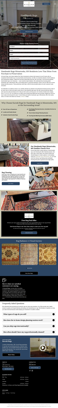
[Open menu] (55, 4)
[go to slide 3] (28, 268)
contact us (23, 96)
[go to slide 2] (27, 268)
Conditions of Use (27, 404)
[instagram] (32, 371)
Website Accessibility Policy (45, 404)
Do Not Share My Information (18, 404)
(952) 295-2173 (32, 364)
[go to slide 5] (30, 268)
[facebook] (30, 371)
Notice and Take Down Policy (35, 404)
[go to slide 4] (29, 268)
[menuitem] (4, 393)
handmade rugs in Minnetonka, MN (43, 156)
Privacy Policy (10, 404)
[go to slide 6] (31, 268)
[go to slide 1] (26, 268)
